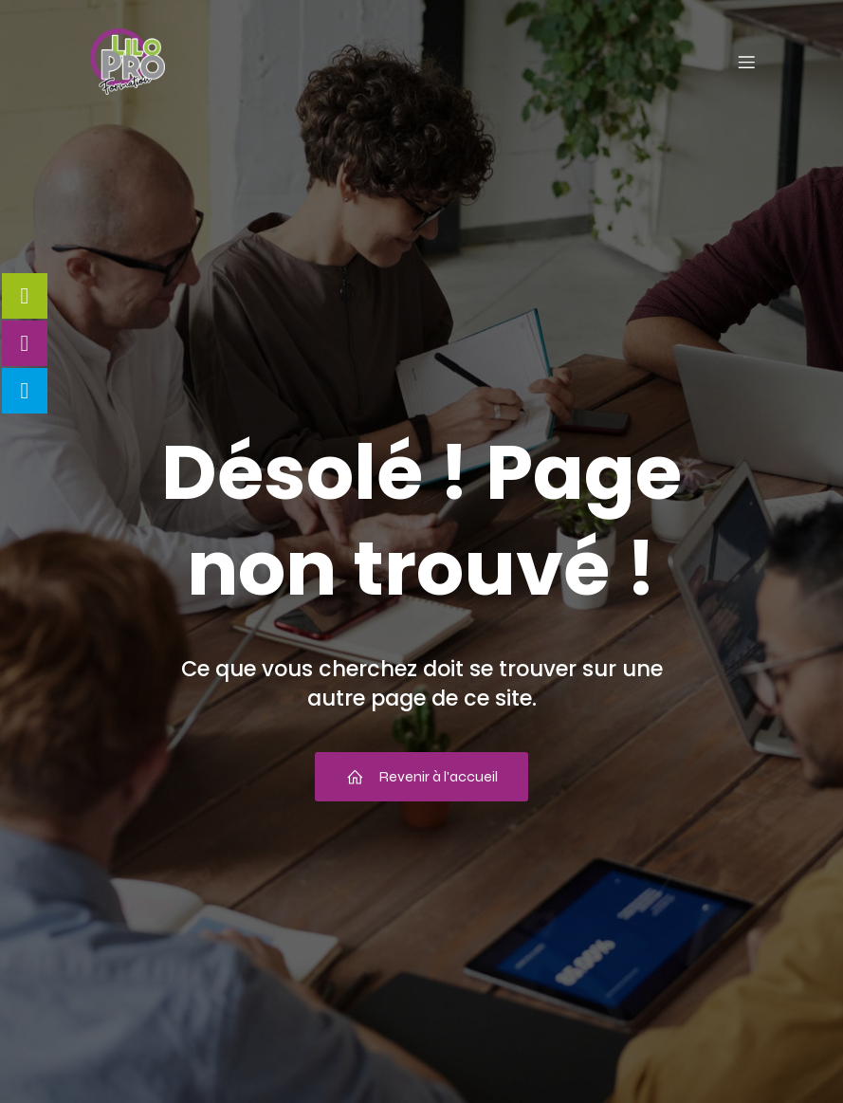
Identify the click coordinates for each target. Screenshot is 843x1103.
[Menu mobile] (747, 62)
